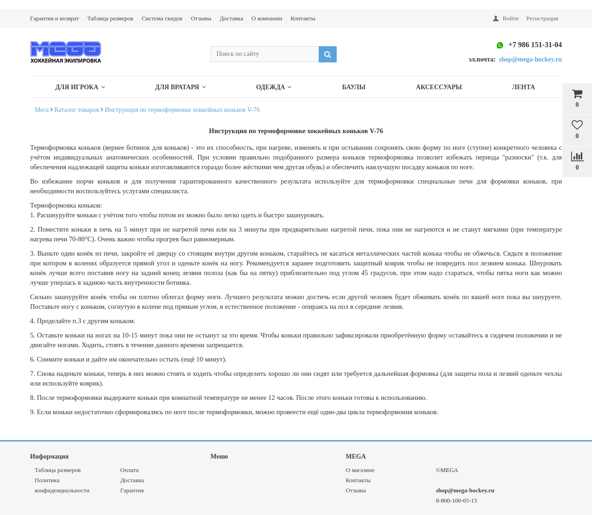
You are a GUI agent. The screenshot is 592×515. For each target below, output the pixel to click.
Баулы (354, 87)
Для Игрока (80, 87)
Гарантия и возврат (54, 18)
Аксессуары (439, 87)
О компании (267, 18)
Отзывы (201, 18)
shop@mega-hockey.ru (465, 490)
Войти (511, 18)
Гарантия (132, 490)
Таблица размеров (110, 18)
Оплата (129, 469)
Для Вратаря (180, 87)
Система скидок (162, 18)
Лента (523, 87)
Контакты (302, 18)
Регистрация (542, 18)
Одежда (274, 87)
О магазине (360, 469)
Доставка (231, 18)
